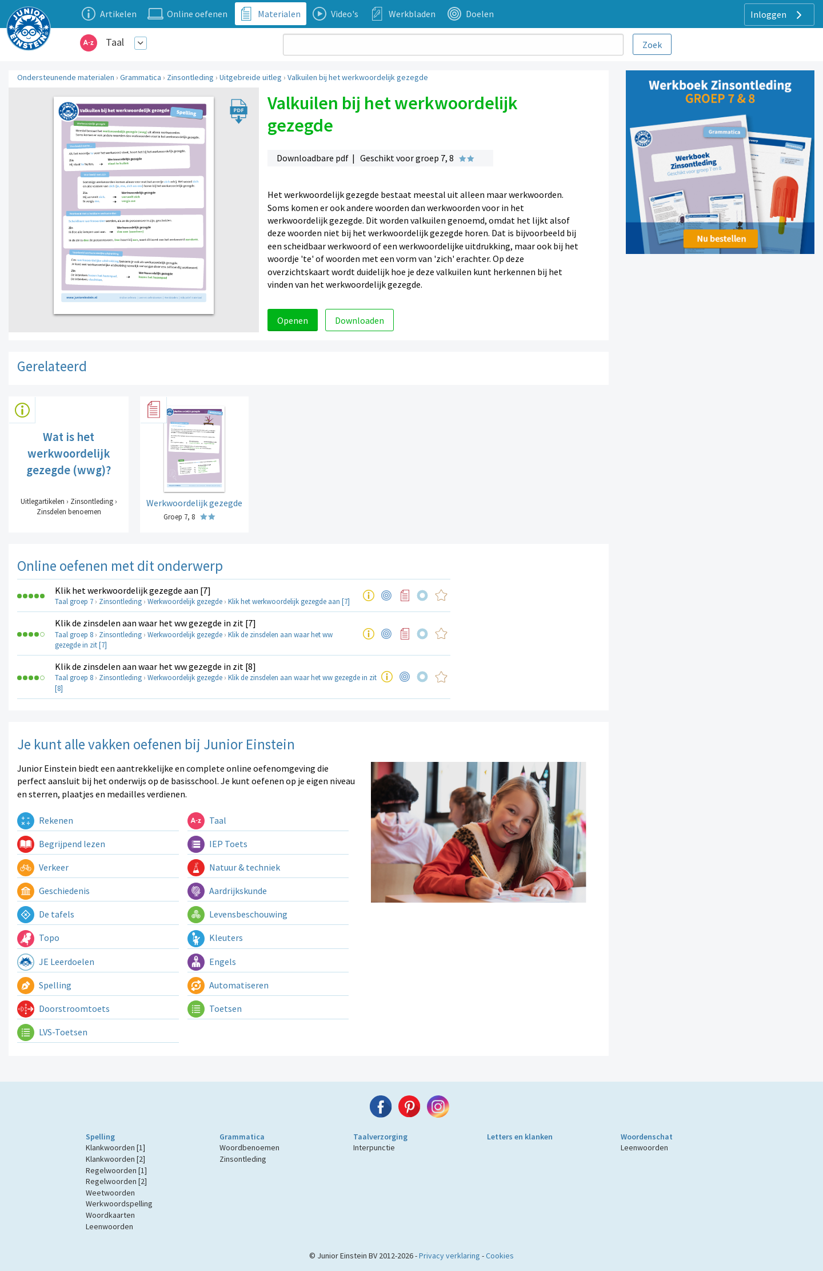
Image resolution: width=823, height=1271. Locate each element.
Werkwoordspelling (119, 1203)
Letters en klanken (520, 1136)
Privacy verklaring (449, 1255)
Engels (211, 961)
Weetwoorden (110, 1192)
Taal (115, 42)
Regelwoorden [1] (116, 1170)
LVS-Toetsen (52, 1032)
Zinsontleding (190, 77)
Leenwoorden (109, 1226)
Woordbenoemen (249, 1147)
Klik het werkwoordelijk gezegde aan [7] (133, 590)
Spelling (44, 985)
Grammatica (140, 77)
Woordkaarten (110, 1215)
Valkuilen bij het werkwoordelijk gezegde (357, 77)
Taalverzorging (380, 1136)
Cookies (500, 1255)
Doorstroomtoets (63, 1008)
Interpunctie (374, 1147)
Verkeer (43, 867)
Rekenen (45, 820)
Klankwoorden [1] (115, 1147)
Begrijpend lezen (61, 843)
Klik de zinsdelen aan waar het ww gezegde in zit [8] (155, 666)
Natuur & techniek (233, 867)
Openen (292, 320)
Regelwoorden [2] (116, 1181)
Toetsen (214, 1008)
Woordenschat (647, 1136)
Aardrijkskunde (227, 890)
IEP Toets (217, 843)
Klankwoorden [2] (115, 1159)
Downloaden (359, 320)
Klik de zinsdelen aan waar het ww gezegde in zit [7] (155, 623)
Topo (38, 937)
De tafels (45, 914)
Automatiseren (228, 985)
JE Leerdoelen (55, 961)
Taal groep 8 (74, 635)
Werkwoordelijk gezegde (184, 601)
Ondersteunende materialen (65, 77)
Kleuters (215, 937)
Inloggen (777, 15)
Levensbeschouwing (237, 914)
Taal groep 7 (74, 601)
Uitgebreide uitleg (250, 77)
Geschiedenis (53, 890)
